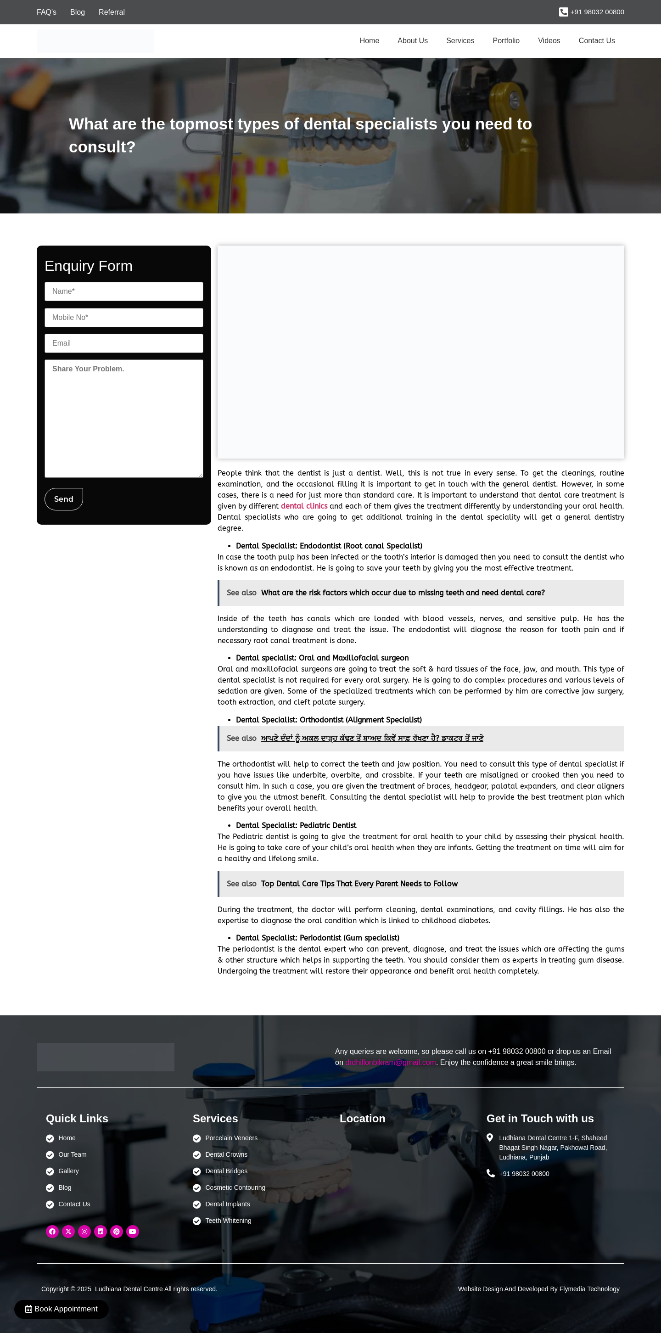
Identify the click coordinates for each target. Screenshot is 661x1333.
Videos (549, 41)
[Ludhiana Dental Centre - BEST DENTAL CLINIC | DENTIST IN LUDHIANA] (404, 1176)
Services (460, 41)
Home (370, 41)
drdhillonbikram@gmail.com (390, 1062)
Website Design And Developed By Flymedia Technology (539, 1289)
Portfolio (506, 41)
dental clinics (304, 506)
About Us (413, 41)
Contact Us (597, 41)
